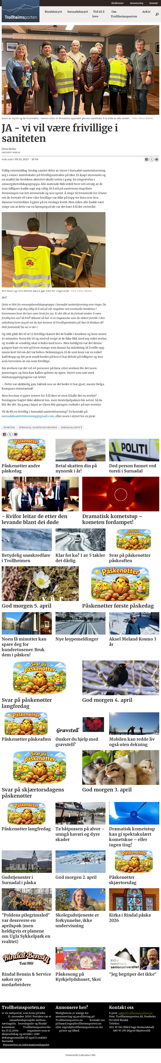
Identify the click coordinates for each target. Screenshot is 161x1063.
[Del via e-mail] (156, 162)
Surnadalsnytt (77, 11)
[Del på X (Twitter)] (151, 162)
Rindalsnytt (53, 11)
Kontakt (154, 3)
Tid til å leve (98, 14)
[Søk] (157, 14)
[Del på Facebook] (146, 162)
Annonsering (136, 3)
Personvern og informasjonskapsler (26, 1047)
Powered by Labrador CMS (80, 1058)
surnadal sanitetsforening (38, 430)
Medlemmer (117, 3)
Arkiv (146, 11)
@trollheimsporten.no (138, 1016)
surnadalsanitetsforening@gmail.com (28, 419)
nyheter (9, 430)
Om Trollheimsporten (124, 14)
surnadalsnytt (71, 430)
